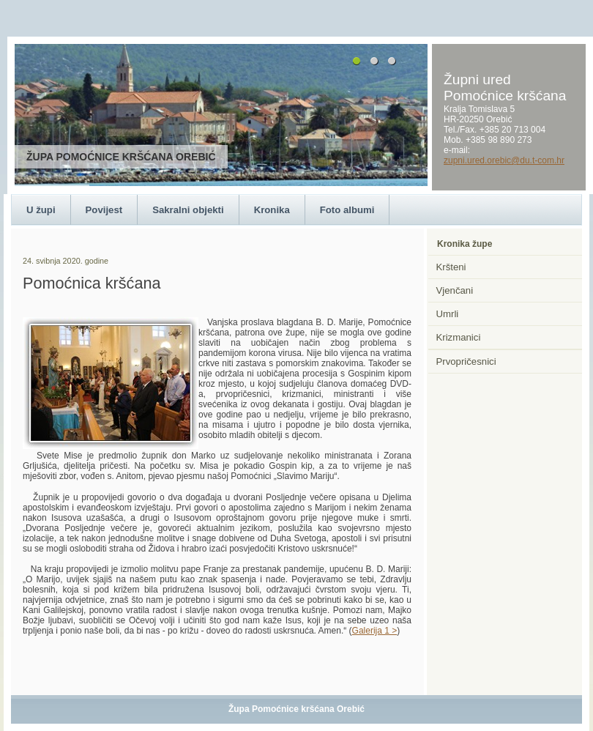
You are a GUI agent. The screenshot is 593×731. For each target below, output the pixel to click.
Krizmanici (458, 337)
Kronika (272, 209)
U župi (41, 209)
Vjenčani (455, 290)
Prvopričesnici (466, 361)
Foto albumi (347, 209)
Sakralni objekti (187, 209)
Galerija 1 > (375, 631)
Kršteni (451, 266)
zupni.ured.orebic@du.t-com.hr (504, 160)
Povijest (104, 209)
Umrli (447, 313)
